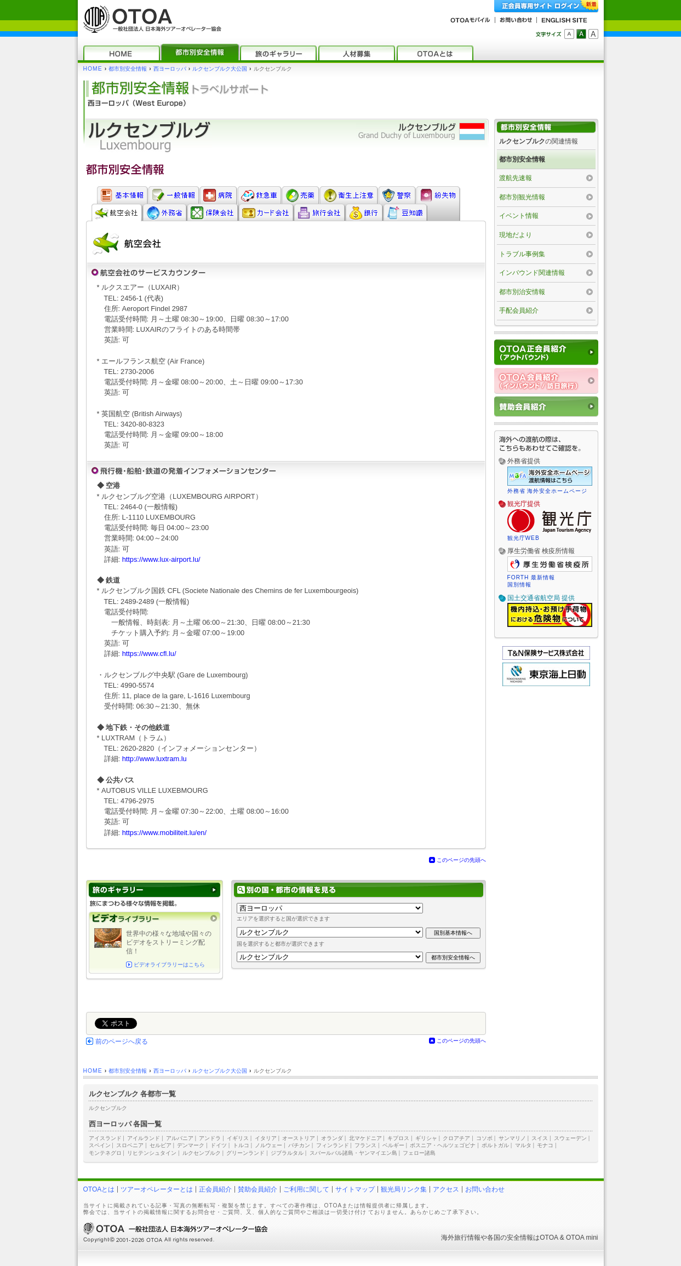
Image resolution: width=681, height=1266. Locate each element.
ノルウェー (268, 1145)
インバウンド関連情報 (532, 273)
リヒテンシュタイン (151, 1153)
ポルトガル (495, 1145)
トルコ (241, 1145)
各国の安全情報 (510, 1237)
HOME (92, 69)
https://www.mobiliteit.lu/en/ (164, 832)
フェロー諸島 (419, 1153)
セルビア (160, 1145)
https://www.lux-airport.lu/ (161, 559)
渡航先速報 (515, 178)
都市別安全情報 (127, 69)
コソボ (484, 1138)
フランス (365, 1145)
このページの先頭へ (461, 860)
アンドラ (210, 1138)
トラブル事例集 (522, 254)
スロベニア (130, 1145)
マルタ (523, 1145)
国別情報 (519, 585)
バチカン (299, 1145)
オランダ (332, 1138)
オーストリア (298, 1138)
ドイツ (218, 1145)
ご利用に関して (306, 1189)
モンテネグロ (105, 1153)
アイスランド (105, 1138)
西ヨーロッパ (169, 69)
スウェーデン (570, 1138)
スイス (539, 1138)
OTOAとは (99, 1189)
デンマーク (190, 1145)
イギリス (238, 1138)
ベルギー (393, 1145)
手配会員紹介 (519, 310)
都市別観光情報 (522, 197)
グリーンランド (245, 1153)
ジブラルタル (287, 1153)
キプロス (398, 1138)
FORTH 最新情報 (531, 577)
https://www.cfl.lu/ (149, 653)
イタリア (266, 1138)
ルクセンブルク (108, 1108)
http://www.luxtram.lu (154, 759)
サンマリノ (512, 1138)
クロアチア (456, 1138)
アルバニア (179, 1138)
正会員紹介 (215, 1189)
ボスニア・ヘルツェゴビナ (443, 1145)
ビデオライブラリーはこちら (169, 965)
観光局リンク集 (404, 1189)
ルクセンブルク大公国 (219, 69)
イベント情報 (519, 216)
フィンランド (332, 1145)
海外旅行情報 (460, 1237)
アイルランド (143, 1138)
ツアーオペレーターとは (157, 1189)
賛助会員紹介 (257, 1189)
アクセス (446, 1189)
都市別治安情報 (522, 292)
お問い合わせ (485, 1189)
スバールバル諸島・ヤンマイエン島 (353, 1153)
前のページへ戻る (121, 1041)
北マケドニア (365, 1138)
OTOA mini (582, 1237)
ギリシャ (426, 1138)
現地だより (515, 235)
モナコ (545, 1145)
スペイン (100, 1145)
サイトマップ (355, 1189)
